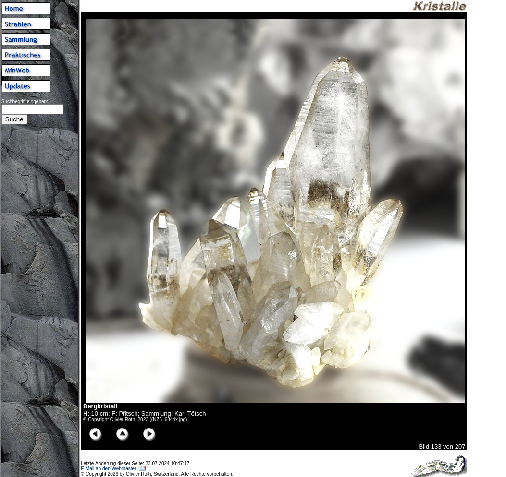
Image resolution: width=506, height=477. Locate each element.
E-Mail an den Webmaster (108, 468)
